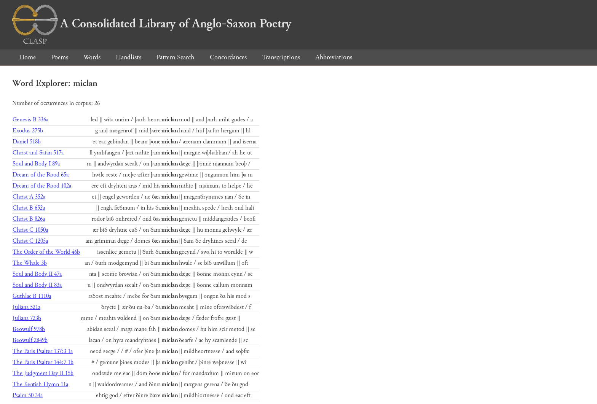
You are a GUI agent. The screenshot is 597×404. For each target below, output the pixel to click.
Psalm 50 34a (28, 395)
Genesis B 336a (30, 119)
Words (92, 57)
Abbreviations (333, 57)
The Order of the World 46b (46, 252)
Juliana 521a (26, 307)
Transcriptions (281, 57)
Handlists (128, 57)
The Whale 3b (30, 263)
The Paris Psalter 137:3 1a (43, 351)
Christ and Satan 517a (38, 152)
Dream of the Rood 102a (42, 185)
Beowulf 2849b (30, 340)
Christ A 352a (29, 196)
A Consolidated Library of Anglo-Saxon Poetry (151, 23)
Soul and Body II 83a (37, 285)
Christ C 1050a (30, 230)
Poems (59, 57)
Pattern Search (175, 57)
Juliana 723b (27, 318)
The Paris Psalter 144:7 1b (43, 362)
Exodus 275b (28, 130)
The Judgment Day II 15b (43, 373)
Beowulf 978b (29, 329)
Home (27, 57)
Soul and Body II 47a (37, 274)
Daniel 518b (27, 141)
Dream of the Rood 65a (41, 174)
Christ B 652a (29, 208)
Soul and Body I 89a (36, 163)
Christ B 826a (29, 219)
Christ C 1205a (30, 241)
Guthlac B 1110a (32, 296)
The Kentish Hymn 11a (40, 384)
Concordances (228, 57)
